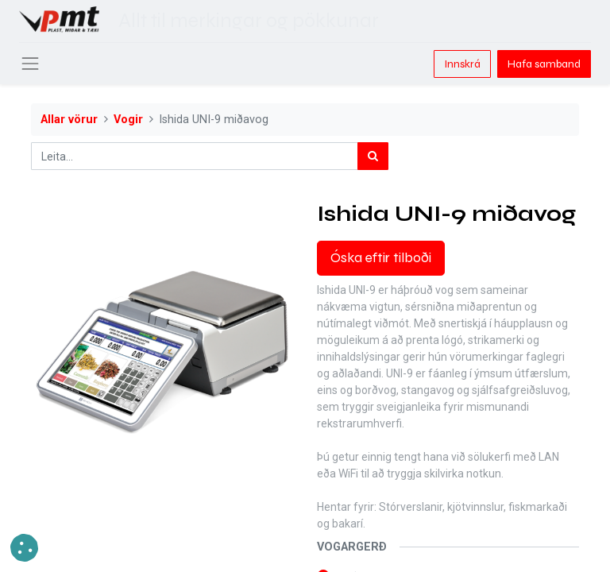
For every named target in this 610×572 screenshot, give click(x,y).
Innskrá (462, 64)
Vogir (128, 119)
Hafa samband (544, 64)
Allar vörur (69, 119)
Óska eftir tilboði (380, 257)
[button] (24, 548)
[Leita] (372, 156)
